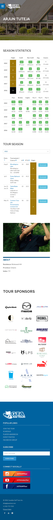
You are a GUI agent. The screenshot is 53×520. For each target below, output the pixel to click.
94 (34, 115)
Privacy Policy (7, 509)
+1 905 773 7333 (8, 506)
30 (20, 115)
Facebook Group (10, 440)
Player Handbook (10, 434)
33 (47, 122)
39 (38, 82)
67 (13, 129)
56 (13, 109)
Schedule (7, 431)
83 (38, 62)
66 (30, 69)
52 (13, 122)
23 (21, 69)
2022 (26, 151)
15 (21, 82)
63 (47, 115)
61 (13, 115)
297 (30, 62)
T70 (38, 89)
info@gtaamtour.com (9, 503)
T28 (46, 129)
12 (21, 75)
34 (40, 122)
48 (38, 69)
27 (20, 122)
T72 (13, 102)
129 (34, 102)
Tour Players (18, 23)
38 (20, 109)
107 (21, 62)
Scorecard (43, 165)
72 (34, 122)
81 (40, 102)
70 (40, 129)
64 (38, 75)
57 (30, 82)
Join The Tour (8, 429)
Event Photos (9, 437)
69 (34, 109)
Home (4, 23)
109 (30, 75)
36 (47, 109)
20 (47, 102)
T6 (28, 122)
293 (30, 89)
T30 (20, 102)
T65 (20, 129)
